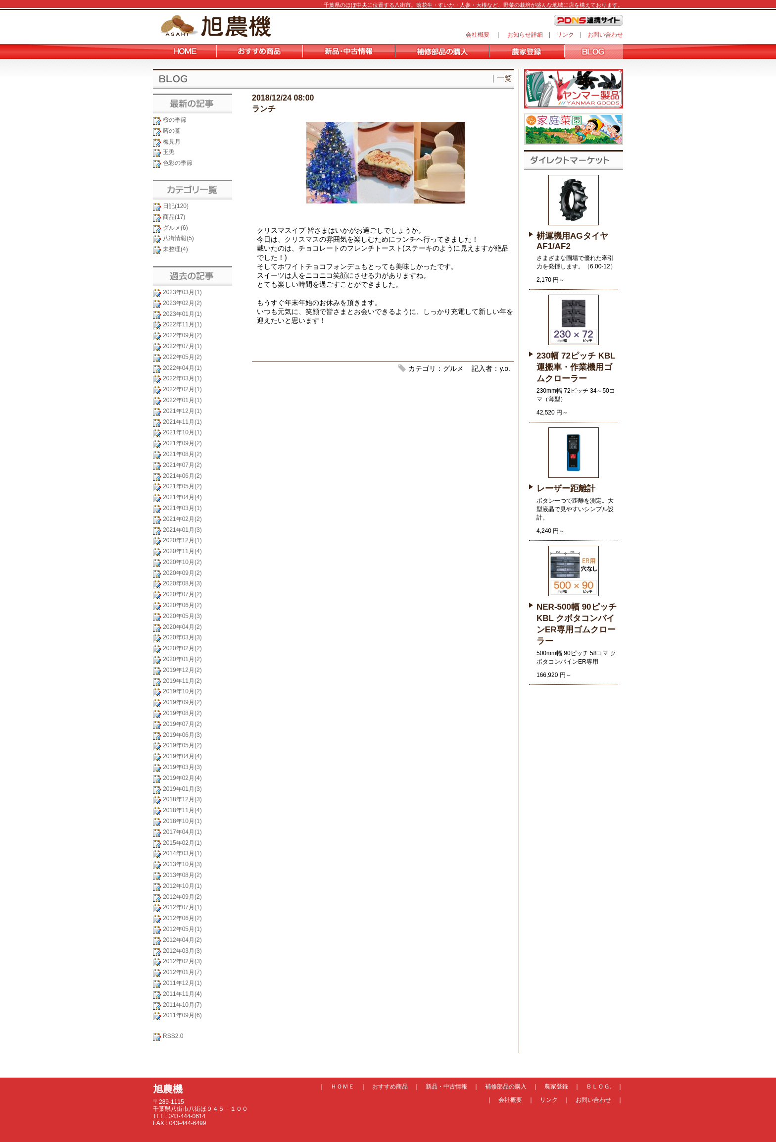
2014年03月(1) (182, 853)
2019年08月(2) (182, 713)
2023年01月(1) (182, 314)
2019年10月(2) (182, 691)
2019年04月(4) (182, 756)
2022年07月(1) (182, 346)
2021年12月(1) (182, 411)
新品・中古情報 (446, 1086)
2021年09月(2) (182, 443)
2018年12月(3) (182, 799)
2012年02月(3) (182, 961)
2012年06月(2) (182, 918)
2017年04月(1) (182, 832)
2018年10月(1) (182, 821)
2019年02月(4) (182, 778)
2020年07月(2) (182, 594)
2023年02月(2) (182, 303)
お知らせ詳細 (525, 34)
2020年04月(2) (182, 626)
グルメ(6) (175, 227)
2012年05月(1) (182, 929)
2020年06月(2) (182, 605)
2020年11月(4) (182, 551)
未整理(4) (175, 249)
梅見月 (172, 141)
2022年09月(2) (182, 335)
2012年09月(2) (182, 896)
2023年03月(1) (182, 292)
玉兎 (169, 152)
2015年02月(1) (182, 842)
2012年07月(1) (182, 907)
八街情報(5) (178, 238)
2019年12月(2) (182, 670)
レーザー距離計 (565, 488)
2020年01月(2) (182, 659)
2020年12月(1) (182, 540)
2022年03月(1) (182, 378)
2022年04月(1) (182, 367)
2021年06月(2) (182, 475)
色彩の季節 (178, 162)
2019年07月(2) (182, 724)
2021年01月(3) (182, 529)
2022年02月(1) (182, 389)
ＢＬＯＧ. (598, 1086)
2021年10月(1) (182, 432)
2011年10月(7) (182, 1004)
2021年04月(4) (182, 497)
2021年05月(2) (182, 486)
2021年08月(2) (182, 454)
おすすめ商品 (390, 1086)
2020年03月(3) (182, 637)
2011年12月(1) (182, 983)
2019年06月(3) (182, 734)
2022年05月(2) (182, 357)
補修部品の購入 (506, 1086)
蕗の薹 (172, 130)
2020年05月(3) (182, 616)
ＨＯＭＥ (342, 1086)
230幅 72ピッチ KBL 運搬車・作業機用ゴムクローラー (575, 367)
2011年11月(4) (182, 993)
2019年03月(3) (182, 767)
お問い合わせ (605, 34)
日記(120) (176, 206)
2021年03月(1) (182, 508)
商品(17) (174, 216)
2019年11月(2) (182, 680)
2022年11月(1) (182, 324)
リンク (565, 34)
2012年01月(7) (182, 972)
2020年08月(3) (182, 583)
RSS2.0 (173, 1036)
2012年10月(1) (182, 885)
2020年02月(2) (182, 648)
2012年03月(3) (182, 950)
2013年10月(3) (182, 864)
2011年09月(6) (182, 1015)
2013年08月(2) (182, 875)
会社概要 (477, 34)
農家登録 (556, 1086)
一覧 (504, 78)
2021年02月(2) (182, 519)
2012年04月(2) (182, 939)
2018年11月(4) (182, 810)
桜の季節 (175, 119)
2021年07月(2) (182, 465)
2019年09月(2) (182, 702)
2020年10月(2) (182, 562)
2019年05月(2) (182, 745)
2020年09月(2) (182, 573)
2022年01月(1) (182, 400)
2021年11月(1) (182, 421)
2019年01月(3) (182, 788)
